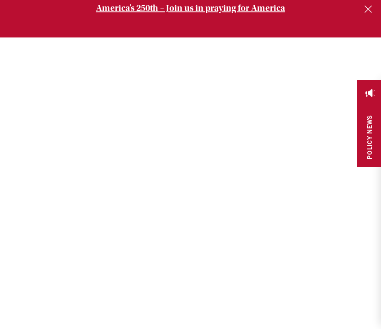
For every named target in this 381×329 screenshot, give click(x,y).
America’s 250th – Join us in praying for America (190, 8)
